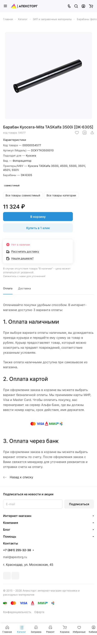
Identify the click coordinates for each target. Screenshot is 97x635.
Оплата (7, 288)
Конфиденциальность (17, 612)
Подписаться (79, 504)
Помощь (9, 536)
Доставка (24, 288)
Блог (6, 529)
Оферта (39, 612)
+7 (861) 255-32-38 (17, 550)
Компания (10, 523)
